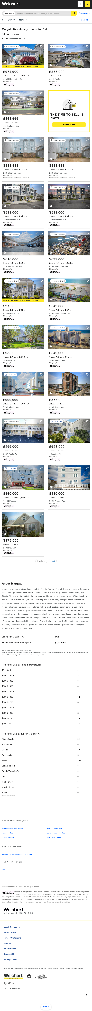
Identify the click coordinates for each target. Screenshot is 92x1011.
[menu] (87, 4)
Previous (41, 561)
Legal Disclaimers (12, 927)
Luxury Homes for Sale (56, 833)
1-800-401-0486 (25, 913)
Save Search (84, 13)
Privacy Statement (12, 938)
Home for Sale (7, 833)
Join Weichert (10, 948)
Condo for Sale (8, 837)
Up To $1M (7, 20)
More (21, 20)
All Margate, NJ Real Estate (12, 828)
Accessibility (9, 954)
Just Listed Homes (54, 837)
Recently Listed (14, 38)
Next (53, 561)
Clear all (84, 20)
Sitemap (7, 943)
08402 (4, 870)
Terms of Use (10, 932)
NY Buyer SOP (10, 959)
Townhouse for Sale (54, 828)
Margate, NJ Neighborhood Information (17, 854)
